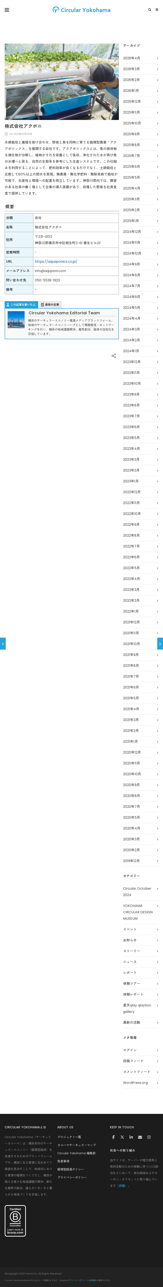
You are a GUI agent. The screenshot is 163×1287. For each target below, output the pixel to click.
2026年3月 (131, 69)
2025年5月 (131, 177)
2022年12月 (132, 492)
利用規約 (93, 1280)
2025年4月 (131, 188)
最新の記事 (52, 305)
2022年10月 (132, 513)
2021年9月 (131, 654)
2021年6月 (131, 687)
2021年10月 (131, 643)
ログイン (130, 1050)
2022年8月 (131, 535)
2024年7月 (131, 286)
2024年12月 (132, 231)
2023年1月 (131, 481)
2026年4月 (131, 58)
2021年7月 (131, 676)
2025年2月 (131, 210)
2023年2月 (131, 470)
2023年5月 (131, 437)
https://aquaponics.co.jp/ (56, 261)
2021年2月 (131, 730)
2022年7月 (131, 546)
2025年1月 (131, 220)
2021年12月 (131, 622)
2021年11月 (131, 633)
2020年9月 (131, 784)
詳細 (122, 1186)
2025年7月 (131, 155)
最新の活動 (131, 1022)
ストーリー (131, 951)
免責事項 (63, 1161)
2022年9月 (131, 524)
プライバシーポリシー (72, 1177)
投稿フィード (133, 1061)
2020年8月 (131, 795)
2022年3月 (131, 589)
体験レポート (133, 994)
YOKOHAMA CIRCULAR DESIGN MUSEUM (138, 912)
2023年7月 (131, 416)
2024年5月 (131, 307)
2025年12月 (132, 101)
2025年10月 (132, 123)
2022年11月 (131, 502)
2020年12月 (132, 752)
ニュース (130, 961)
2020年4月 (131, 828)
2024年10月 (132, 253)
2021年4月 (131, 709)
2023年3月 (131, 459)
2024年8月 (131, 275)
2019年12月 (131, 860)
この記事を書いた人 (23, 305)
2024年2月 (131, 340)
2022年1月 (131, 611)
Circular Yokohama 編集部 (76, 1153)
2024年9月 (131, 264)
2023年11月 (131, 372)
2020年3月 (131, 839)
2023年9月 (131, 394)
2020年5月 (131, 817)
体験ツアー (131, 983)
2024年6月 (131, 296)
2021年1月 (130, 741)
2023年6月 (131, 427)
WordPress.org (135, 1082)
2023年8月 (131, 405)
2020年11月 (131, 763)
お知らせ (130, 940)
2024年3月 (131, 329)
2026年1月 (131, 90)
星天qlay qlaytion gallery (137, 1008)
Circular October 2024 (137, 891)
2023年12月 (132, 361)
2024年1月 (131, 351)
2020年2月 (131, 850)
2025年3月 (131, 199)
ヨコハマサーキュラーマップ (76, 1145)
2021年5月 (131, 698)
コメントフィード (136, 1071)
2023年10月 (132, 383)
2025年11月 (131, 112)
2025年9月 (131, 134)
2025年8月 (131, 145)
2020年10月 (132, 774)
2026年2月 (131, 79)
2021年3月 (131, 719)
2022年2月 (131, 600)
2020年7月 (131, 806)
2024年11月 (131, 242)
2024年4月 (132, 318)
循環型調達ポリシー (70, 1169)
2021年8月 (131, 665)
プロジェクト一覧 (69, 1137)
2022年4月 (131, 578)
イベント (130, 929)
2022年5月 (131, 568)
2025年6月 (131, 166)
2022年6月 (131, 557)
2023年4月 (131, 448)
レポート (130, 972)
